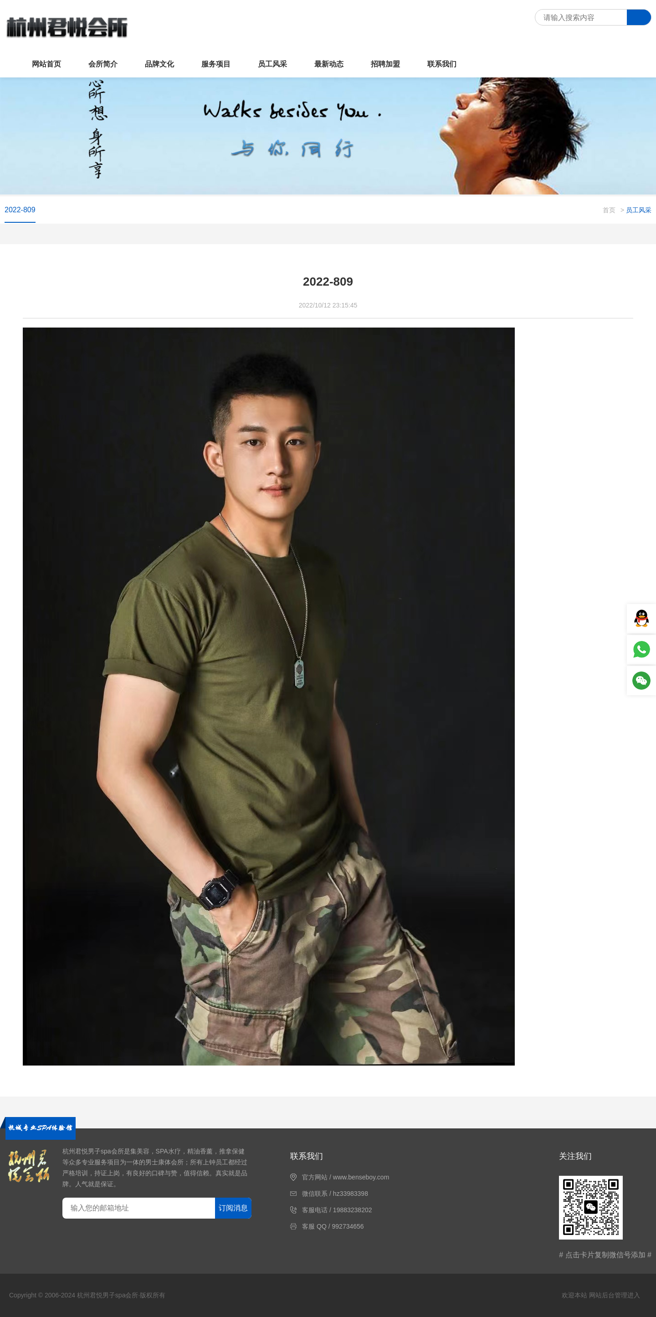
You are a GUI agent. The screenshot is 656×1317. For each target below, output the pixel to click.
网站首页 (46, 64)
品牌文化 (159, 64)
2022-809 (20, 210)
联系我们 (441, 64)
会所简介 (103, 64)
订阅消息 (233, 1208)
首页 (609, 210)
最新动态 (328, 64)
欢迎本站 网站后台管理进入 (601, 1295)
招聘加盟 (385, 64)
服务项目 (216, 64)
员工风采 (272, 64)
